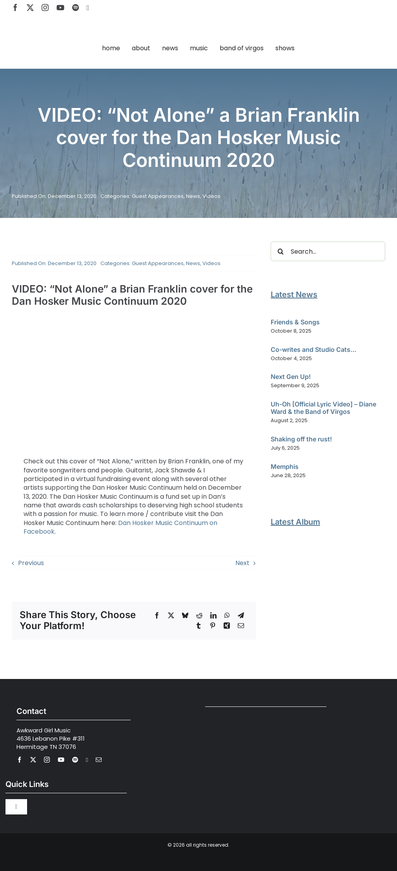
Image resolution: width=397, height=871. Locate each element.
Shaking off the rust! (301, 439)
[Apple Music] (88, 7)
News (193, 196)
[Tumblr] (198, 625)
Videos (211, 196)
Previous (31, 562)
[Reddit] (199, 615)
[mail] (99, 760)
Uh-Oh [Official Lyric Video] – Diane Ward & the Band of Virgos (323, 407)
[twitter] (30, 7)
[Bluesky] (185, 615)
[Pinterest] (213, 625)
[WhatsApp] (227, 615)
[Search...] (328, 251)
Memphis (285, 466)
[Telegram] (241, 615)
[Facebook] (157, 615)
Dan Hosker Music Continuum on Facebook (120, 527)
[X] (171, 615)
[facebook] (15, 7)
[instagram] (45, 7)
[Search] (280, 251)
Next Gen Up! (291, 377)
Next (242, 562)
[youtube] (60, 7)
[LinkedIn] (213, 615)
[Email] (241, 625)
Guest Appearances (158, 196)
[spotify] (75, 7)
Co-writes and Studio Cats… (313, 349)
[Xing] (227, 625)
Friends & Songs (295, 322)
